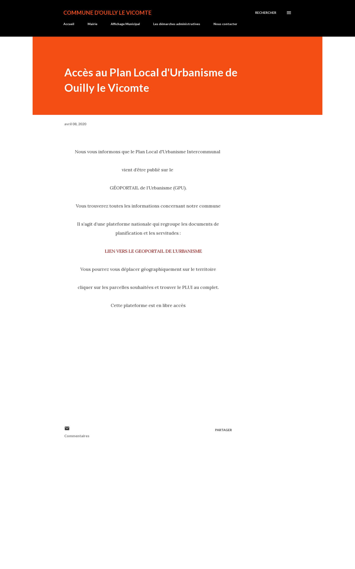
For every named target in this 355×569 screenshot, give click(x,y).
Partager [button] (223, 430)
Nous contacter (225, 24)
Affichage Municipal (125, 24)
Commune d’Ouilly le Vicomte (107, 12)
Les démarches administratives (176, 24)
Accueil (68, 24)
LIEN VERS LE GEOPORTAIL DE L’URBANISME (153, 251)
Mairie (92, 24)
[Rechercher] (265, 12)
